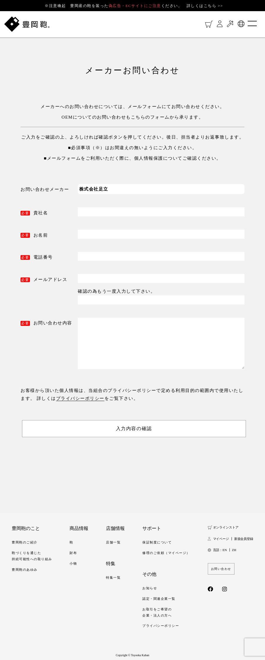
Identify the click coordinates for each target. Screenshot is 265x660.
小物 (73, 563)
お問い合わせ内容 (52, 323)
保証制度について (157, 542)
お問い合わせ (221, 568)
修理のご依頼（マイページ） (166, 553)
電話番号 (43, 257)
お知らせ (149, 588)
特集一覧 (113, 577)
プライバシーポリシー (80, 398)
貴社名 (40, 213)
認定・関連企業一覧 (158, 598)
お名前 (40, 235)
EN (224, 550)
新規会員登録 (243, 539)
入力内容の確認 (134, 428)
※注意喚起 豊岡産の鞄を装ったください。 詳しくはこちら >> (134, 6)
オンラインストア (226, 527)
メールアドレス (50, 279)
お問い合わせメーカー (45, 189)
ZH (234, 550)
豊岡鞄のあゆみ (25, 569)
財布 (73, 553)
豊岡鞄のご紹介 (25, 542)
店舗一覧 (113, 542)
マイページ (221, 539)
